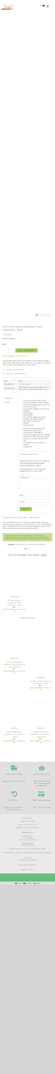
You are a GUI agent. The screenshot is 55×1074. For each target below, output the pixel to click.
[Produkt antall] (8, 350)
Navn (22, 495)
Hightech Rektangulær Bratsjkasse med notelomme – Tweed (14, 734)
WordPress (30, 869)
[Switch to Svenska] (27, 883)
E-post (22, 501)
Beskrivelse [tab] (8, 398)
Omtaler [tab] (7, 402)
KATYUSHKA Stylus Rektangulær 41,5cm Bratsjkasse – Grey (14, 602)
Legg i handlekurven (26, 350)
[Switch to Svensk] (6, 2)
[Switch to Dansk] (10, 2)
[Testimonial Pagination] (25, 548)
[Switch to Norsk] (18, 883)
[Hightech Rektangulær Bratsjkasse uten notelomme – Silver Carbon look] (14, 627)
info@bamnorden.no (35, 524)
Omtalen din (24, 477)
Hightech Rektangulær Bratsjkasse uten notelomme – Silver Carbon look (14, 664)
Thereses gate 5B (8, 365)
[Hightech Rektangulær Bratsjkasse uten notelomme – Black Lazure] (40, 696)
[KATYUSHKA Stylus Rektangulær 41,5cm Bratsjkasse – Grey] (14, 565)
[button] (27, 370)
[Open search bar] (40, 5)
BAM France (19, 522)
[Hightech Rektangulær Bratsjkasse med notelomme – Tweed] (14, 696)
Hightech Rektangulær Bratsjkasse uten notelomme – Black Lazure (40, 734)
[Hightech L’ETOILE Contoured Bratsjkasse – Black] (40, 627)
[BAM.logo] (7, 5)
